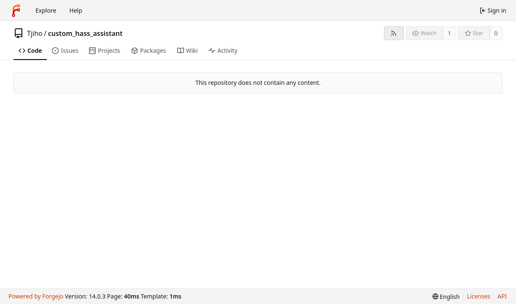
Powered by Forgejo (35, 296)
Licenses (479, 296)
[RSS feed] (394, 33)
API (502, 296)
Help (75, 10)
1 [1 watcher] (449, 33)
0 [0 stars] (495, 33)
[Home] (16, 10)
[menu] (446, 297)
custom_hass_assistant (85, 33)
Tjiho (35, 33)
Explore (45, 10)
